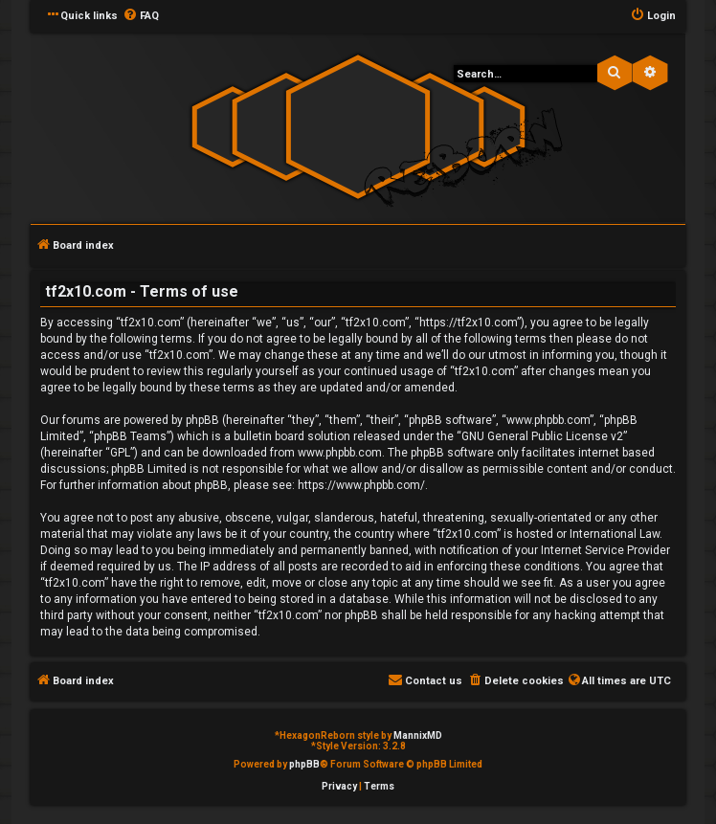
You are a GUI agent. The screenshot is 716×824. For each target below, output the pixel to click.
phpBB (304, 764)
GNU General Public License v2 (542, 436)
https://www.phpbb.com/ (361, 485)
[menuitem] (141, 16)
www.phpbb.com (340, 452)
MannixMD (417, 735)
